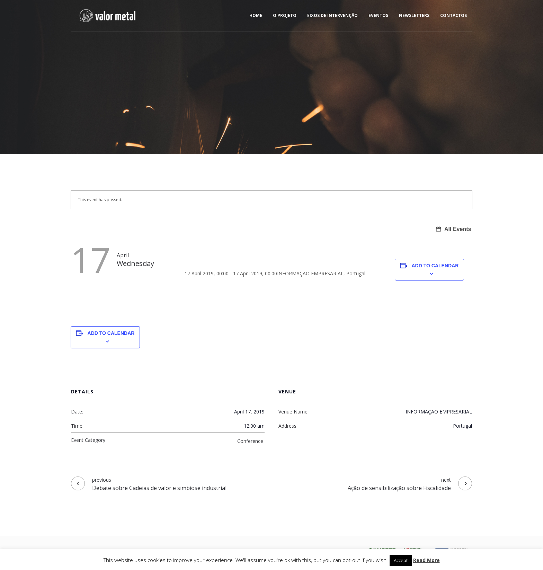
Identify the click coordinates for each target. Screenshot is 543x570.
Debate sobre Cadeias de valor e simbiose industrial (159, 488)
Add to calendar (435, 265)
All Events (457, 229)
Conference (250, 441)
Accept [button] (401, 560)
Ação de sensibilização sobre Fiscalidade (399, 488)
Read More (426, 560)
